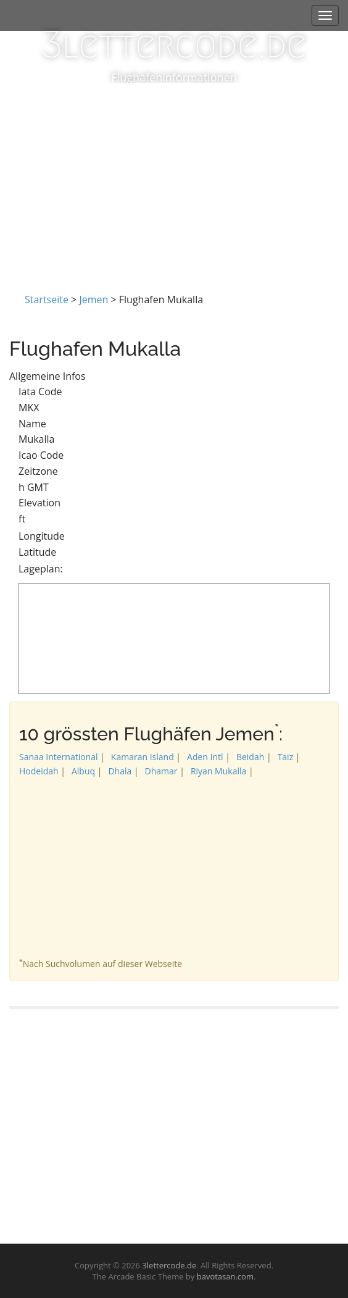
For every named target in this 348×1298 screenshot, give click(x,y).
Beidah (250, 757)
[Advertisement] (174, 175)
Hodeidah (39, 771)
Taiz (286, 757)
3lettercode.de (174, 45)
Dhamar (161, 771)
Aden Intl (205, 757)
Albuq (83, 771)
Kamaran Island (142, 757)
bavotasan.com (225, 1276)
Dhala (119, 771)
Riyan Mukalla (218, 771)
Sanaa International (58, 757)
